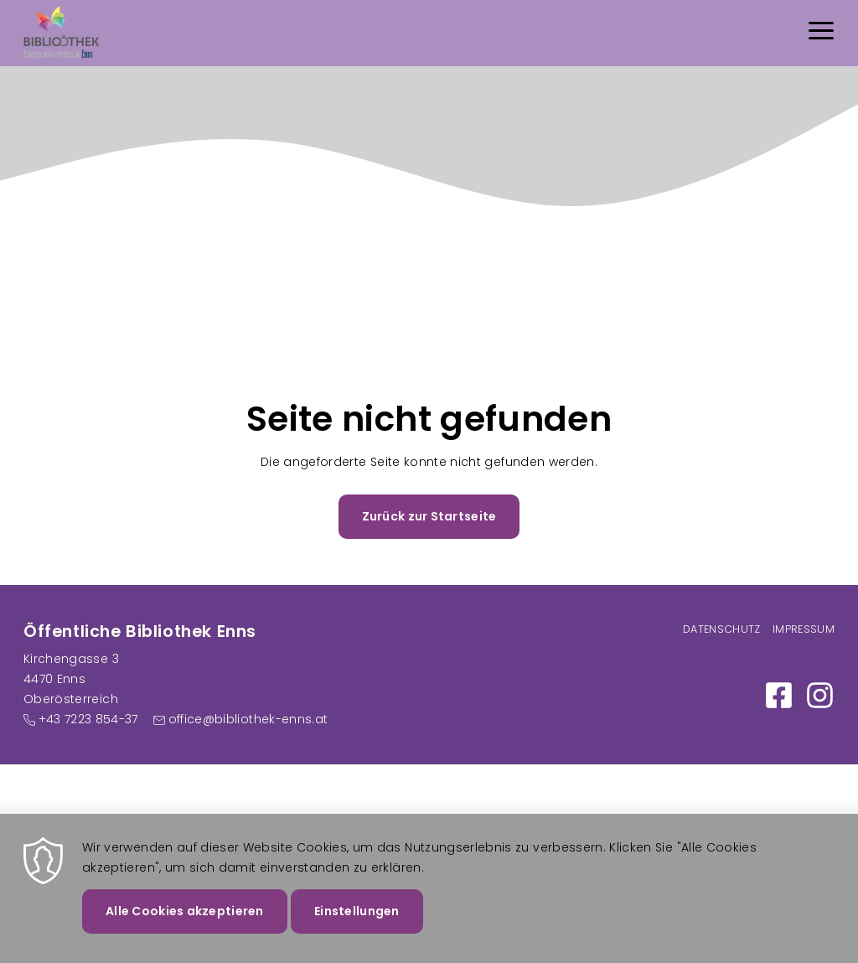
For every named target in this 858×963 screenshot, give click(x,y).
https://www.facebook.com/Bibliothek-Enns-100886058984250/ (778, 695)
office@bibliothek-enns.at (248, 719)
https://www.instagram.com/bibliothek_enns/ (820, 695)
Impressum (804, 629)
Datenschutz (722, 629)
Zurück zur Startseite (429, 516)
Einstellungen (357, 920)
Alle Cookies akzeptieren (185, 920)
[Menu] (821, 33)
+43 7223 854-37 (88, 719)
